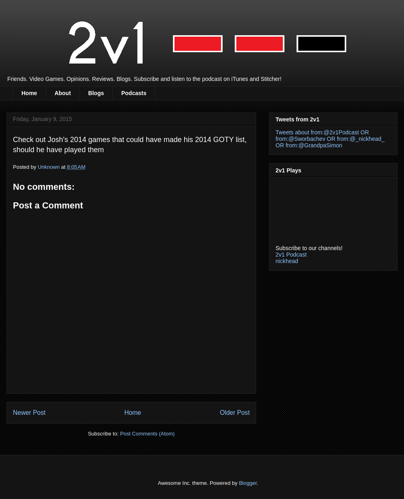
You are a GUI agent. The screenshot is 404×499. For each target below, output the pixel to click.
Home (29, 93)
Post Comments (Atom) (147, 434)
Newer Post (29, 412)
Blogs (96, 93)
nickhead (287, 261)
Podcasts (133, 93)
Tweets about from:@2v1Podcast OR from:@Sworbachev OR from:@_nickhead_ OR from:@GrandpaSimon (330, 139)
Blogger (248, 483)
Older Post (235, 412)
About (63, 93)
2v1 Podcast (291, 254)
